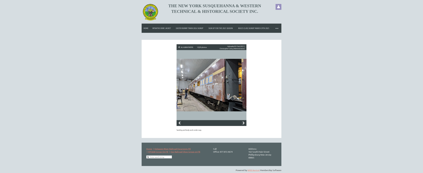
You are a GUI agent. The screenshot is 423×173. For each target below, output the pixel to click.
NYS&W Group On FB (158, 151)
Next (243, 123)
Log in (278, 7)
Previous (179, 123)
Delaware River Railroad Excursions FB (172, 149)
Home (149, 149)
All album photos (187, 47)
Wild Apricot (254, 170)
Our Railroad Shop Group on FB (185, 151)
